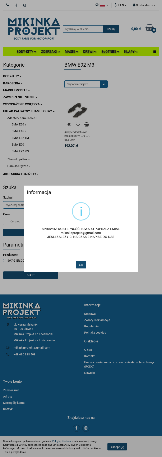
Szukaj (30, 232)
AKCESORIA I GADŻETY (21, 174)
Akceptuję (117, 446)
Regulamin (91, 326)
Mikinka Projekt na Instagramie (34, 340)
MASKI (71, 52)
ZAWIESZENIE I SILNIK (20, 97)
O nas (88, 349)
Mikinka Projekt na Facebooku (34, 334)
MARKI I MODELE (16, 90)
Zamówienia (11, 390)
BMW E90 (17, 144)
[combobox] (86, 84)
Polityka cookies (95, 332)
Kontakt (89, 356)
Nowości (90, 372)
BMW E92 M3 (20, 151)
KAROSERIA (13, 83)
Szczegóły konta (14, 402)
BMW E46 (18, 131)
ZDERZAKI (50, 52)
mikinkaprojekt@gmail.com (32, 347)
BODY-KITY (26, 52)
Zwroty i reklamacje (97, 320)
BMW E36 (18, 124)
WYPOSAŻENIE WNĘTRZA (22, 104)
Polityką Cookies (61, 441)
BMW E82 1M (20, 137)
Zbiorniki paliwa (18, 159)
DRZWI (89, 52)
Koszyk (8, 409)
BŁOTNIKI (110, 52)
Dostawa (90, 313)
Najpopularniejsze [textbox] (77, 84)
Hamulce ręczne (18, 166)
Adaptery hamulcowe (22, 118)
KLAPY (131, 52)
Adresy (7, 396)
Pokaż (31, 275)
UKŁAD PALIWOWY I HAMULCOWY (29, 111)
